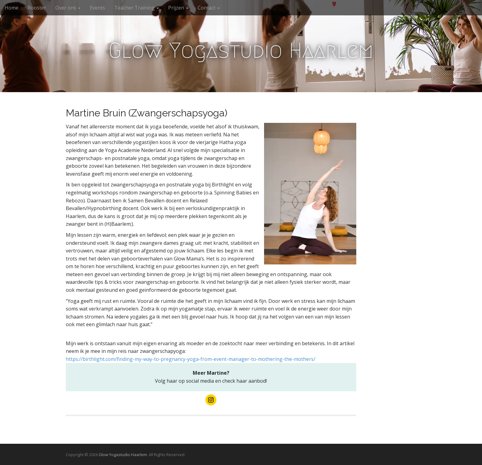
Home (11, 7)
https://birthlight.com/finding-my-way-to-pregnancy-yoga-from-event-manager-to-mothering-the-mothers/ (190, 359)
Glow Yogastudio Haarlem (241, 50)
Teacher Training (136, 7)
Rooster (37, 7)
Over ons (68, 7)
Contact (209, 7)
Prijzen (178, 7)
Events (97, 7)
